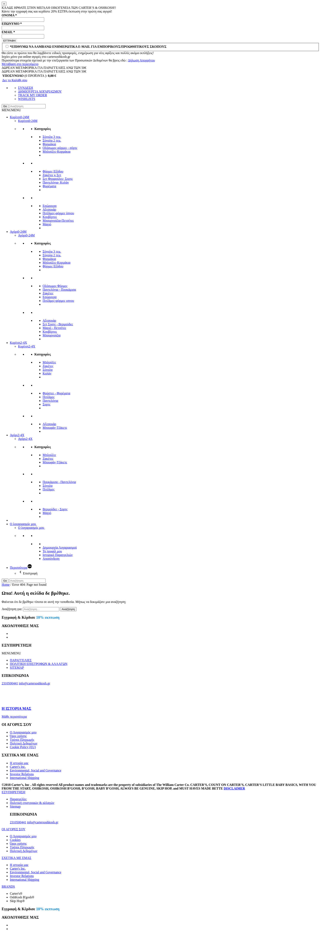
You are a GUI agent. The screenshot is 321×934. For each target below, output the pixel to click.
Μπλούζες (49, 362)
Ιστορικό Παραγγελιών (58, 555)
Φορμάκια (49, 144)
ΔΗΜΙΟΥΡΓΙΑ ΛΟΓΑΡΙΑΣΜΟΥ (40, 91)
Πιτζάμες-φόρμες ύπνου (58, 213)
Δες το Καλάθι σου (14, 80)
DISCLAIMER (234, 788)
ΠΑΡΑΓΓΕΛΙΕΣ (21, 660)
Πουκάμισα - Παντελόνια (59, 482)
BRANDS (8, 886)
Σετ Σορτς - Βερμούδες (58, 324)
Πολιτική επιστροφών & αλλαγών (32, 803)
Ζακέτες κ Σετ (52, 175)
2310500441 (10, 683)
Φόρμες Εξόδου (53, 171)
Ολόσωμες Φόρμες (55, 286)
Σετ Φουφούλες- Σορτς (58, 178)
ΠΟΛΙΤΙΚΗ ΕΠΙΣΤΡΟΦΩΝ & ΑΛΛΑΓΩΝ (38, 664)
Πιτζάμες (48, 397)
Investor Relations (22, 774)
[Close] (4, 4)
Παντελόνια (50, 400)
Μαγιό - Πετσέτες (54, 328)
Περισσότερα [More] (18, 567)
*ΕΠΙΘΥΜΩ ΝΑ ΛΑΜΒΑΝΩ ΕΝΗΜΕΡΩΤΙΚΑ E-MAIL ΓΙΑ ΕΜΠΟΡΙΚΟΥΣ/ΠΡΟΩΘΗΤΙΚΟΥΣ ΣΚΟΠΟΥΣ (86, 46)
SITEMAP (17, 667)
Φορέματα (49, 186)
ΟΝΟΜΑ (9, 15)
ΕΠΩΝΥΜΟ (12, 23)
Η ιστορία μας (19, 763)
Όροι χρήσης (18, 736)
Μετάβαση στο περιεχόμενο (20, 64)
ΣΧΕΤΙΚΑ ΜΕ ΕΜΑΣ (16, 858)
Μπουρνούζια (52, 335)
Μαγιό (47, 224)
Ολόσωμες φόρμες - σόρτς (60, 148)
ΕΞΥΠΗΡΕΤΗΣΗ (13, 792)
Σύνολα (48, 369)
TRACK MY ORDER (32, 95)
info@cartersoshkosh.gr (34, 683)
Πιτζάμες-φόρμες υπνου (58, 300)
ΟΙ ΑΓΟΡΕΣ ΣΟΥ (13, 829)
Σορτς (46, 404)
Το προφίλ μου (52, 551)
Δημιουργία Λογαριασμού (60, 547)
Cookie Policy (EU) (23, 747)
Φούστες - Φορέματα (56, 393)
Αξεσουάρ (49, 209)
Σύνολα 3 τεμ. (52, 136)
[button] (11, 110)
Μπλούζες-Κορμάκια (56, 151)
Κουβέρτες (50, 217)
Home (6, 584)
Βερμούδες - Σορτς (55, 509)
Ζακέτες (48, 293)
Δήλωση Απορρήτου (141, 60)
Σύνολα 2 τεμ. (52, 140)
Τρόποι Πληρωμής (22, 739)
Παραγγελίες (18, 799)
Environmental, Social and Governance (35, 770)
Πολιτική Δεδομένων (23, 743)
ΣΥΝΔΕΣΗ (25, 88)
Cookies (15, 840)
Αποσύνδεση (51, 558)
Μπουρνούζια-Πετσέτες (58, 220)
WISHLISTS (26, 99)
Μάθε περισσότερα (14, 716)
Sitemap (15, 806)
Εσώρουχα (50, 206)
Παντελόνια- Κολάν (56, 182)
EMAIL (8, 32)
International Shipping (24, 778)
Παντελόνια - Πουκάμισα (59, 289)
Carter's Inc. (18, 766)
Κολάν (47, 373)
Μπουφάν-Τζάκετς (55, 427)
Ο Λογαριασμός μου (23, 732)
